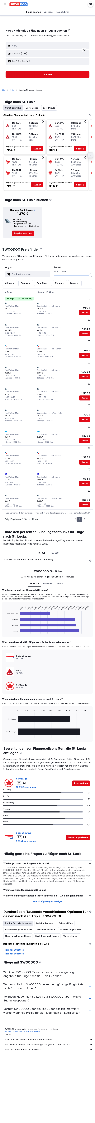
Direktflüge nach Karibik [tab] (47, 936)
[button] (5, 4)
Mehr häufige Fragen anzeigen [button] (47, 901)
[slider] (90, 275)
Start (4, 90)
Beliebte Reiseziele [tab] (46, 929)
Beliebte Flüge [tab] (66, 923)
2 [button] (84, 519)
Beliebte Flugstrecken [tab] (70, 929)
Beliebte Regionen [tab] (45, 923)
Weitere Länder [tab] (70, 936)
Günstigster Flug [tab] (13, 108)
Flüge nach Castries (14, 950)
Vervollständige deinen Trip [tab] (18, 929)
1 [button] (79, 519)
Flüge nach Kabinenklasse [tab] (18, 936)
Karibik (12, 90)
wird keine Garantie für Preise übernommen (23, 1031)
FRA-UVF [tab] (41, 553)
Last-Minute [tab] (49, 108)
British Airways (23, 833)
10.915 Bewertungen (26, 787)
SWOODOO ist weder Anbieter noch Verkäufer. (49, 1039)
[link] (23, 233)
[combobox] (16, 35)
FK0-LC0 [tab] (34, 583)
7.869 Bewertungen (26, 841)
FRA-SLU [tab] (54, 553)
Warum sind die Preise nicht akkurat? (49, 1049)
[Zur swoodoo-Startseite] (18, 4)
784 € (9, 30)
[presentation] (69, 30)
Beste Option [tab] (32, 108)
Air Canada (21, 779)
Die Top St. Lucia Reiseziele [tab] (18, 923)
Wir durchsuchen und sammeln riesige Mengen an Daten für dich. (49, 1044)
